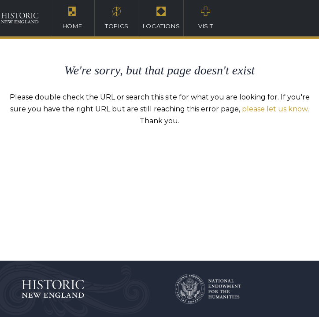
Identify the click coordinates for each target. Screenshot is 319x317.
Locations (161, 17)
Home (72, 17)
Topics (117, 17)
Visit (206, 17)
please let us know (275, 109)
